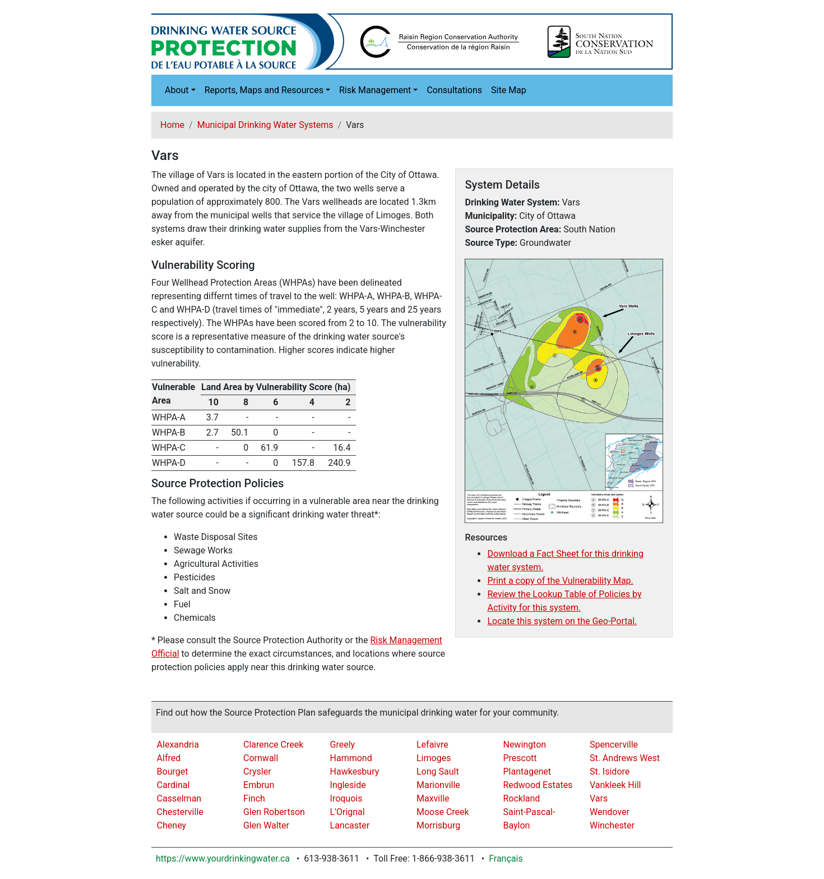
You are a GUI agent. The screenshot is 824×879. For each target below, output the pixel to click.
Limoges (433, 758)
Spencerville (614, 744)
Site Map (508, 90)
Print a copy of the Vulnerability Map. (560, 580)
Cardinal (173, 785)
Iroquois (346, 798)
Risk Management (375, 90)
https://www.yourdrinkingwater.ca (223, 858)
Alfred (169, 758)
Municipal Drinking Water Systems (265, 125)
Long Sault (437, 771)
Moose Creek (442, 812)
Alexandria (178, 744)
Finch (254, 798)
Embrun (258, 785)
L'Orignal (347, 812)
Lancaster (350, 825)
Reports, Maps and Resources (264, 90)
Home (172, 125)
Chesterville (180, 812)
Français (506, 858)
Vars (599, 798)
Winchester (612, 825)
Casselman (179, 798)
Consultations (454, 90)
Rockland (521, 798)
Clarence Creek (273, 744)
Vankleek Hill (615, 785)
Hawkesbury (354, 771)
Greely (342, 744)
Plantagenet (526, 771)
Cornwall (260, 758)
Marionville (438, 785)
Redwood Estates (537, 785)
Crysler (257, 771)
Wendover (609, 812)
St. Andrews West (625, 758)
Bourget (172, 771)
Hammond (351, 758)
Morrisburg (438, 825)
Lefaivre (432, 744)
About (177, 90)
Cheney (172, 825)
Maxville (433, 798)
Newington (524, 744)
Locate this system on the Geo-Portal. (562, 621)
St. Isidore (609, 771)
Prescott (519, 758)
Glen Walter (266, 825)
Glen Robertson (274, 812)
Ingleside (348, 785)
